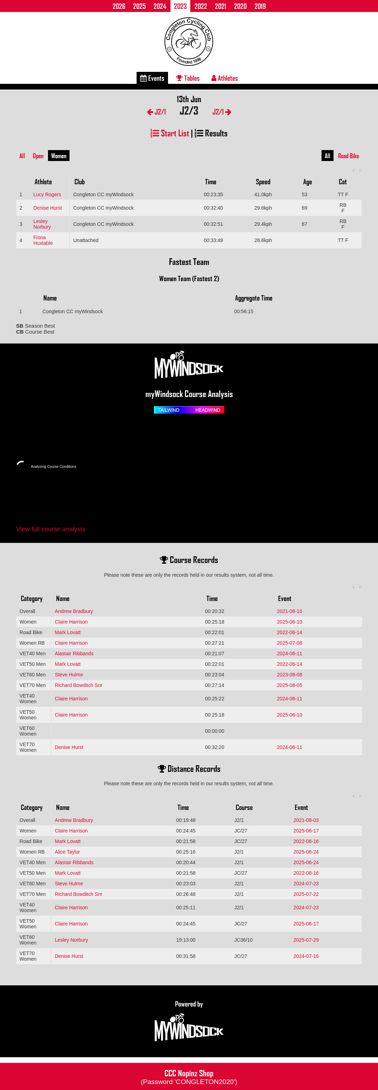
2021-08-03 (306, 820)
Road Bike (348, 156)
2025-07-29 (306, 940)
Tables (188, 78)
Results (211, 132)
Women (58, 156)
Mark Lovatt (67, 632)
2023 (180, 6)
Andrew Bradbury (74, 611)
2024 (160, 6)
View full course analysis (50, 529)
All (22, 156)
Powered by (189, 1021)
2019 (260, 6)
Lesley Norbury (42, 224)
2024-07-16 (306, 956)
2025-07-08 (289, 643)
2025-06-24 (306, 852)
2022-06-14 (289, 632)
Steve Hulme (69, 674)
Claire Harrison (71, 622)
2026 (119, 6)
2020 (240, 6)
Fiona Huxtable (43, 240)
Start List (169, 132)
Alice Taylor (67, 852)
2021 (220, 6)
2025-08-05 (289, 685)
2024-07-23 (306, 883)
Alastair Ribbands (74, 653)
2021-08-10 (289, 611)
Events (152, 78)
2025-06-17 (306, 831)
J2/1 (156, 111)
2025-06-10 (289, 622)
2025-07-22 (306, 894)
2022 (200, 6)
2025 (139, 6)
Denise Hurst (47, 208)
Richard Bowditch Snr (78, 685)
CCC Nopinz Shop (189, 1076)
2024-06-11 (289, 653)
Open (38, 156)
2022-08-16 (306, 841)
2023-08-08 (289, 674)
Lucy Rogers (47, 194)
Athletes (224, 78)
